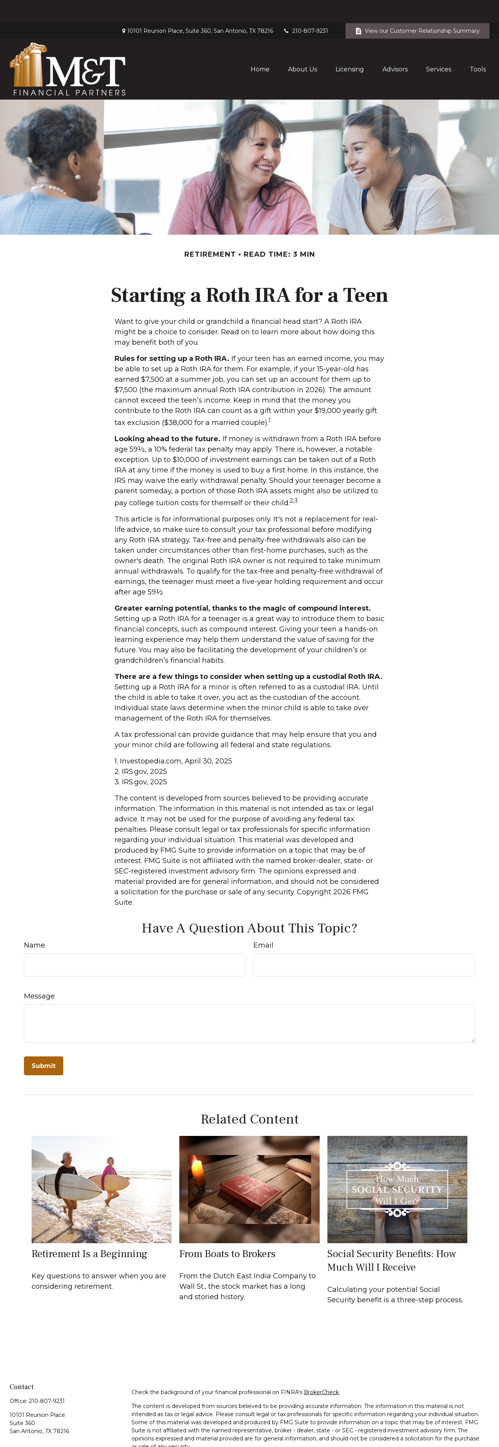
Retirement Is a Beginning (90, 1230)
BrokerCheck (321, 1369)
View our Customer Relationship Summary (417, 7)
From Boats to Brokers (227, 1230)
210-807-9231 (305, 7)
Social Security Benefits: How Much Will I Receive (391, 1237)
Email (263, 922)
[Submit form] (43, 1042)
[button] (260, 46)
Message (39, 973)
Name (34, 922)
